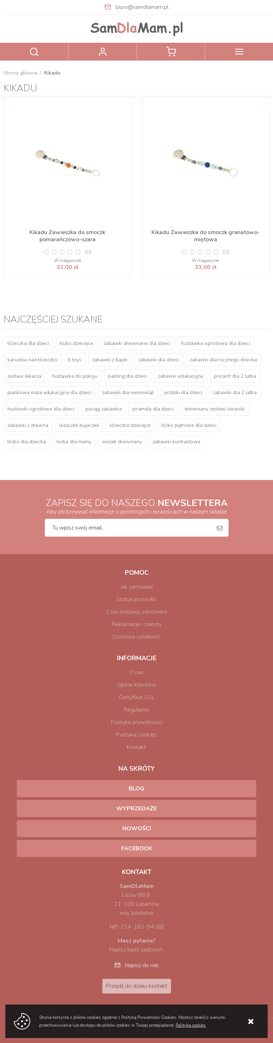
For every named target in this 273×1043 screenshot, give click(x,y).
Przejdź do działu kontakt (136, 986)
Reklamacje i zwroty (136, 624)
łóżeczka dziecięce (130, 425)
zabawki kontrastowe (176, 441)
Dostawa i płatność (136, 637)
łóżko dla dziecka (26, 441)
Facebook (136, 848)
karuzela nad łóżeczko (32, 359)
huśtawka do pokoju (74, 376)
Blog (136, 788)
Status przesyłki (136, 599)
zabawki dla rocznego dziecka (223, 359)
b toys (74, 359)
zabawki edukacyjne (180, 376)
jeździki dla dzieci (183, 392)
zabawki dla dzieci (158, 359)
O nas (136, 672)
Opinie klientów (136, 685)
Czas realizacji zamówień (136, 612)
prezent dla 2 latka (235, 376)
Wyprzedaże (136, 808)
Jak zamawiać (137, 587)
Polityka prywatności (136, 722)
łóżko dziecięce (76, 343)
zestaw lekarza (24, 376)
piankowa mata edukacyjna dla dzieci (49, 392)
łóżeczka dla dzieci (28, 343)
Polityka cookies (136, 735)
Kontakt (136, 747)
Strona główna (20, 72)
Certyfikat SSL (137, 697)
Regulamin (136, 710)
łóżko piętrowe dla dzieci (188, 425)
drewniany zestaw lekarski (214, 409)
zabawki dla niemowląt (128, 392)
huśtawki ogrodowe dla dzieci (41, 409)
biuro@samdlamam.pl (142, 7)
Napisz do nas (142, 965)
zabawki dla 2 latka (235, 392)
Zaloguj (102, 52)
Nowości (136, 828)
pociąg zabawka (103, 409)
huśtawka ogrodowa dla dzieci (215, 343)
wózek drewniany (122, 441)
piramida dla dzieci (153, 409)
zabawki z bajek (110, 359)
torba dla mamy (74, 441)
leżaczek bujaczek (79, 425)
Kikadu (52, 72)
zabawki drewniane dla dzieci (137, 343)
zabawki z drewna (27, 425)
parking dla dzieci (127, 376)
